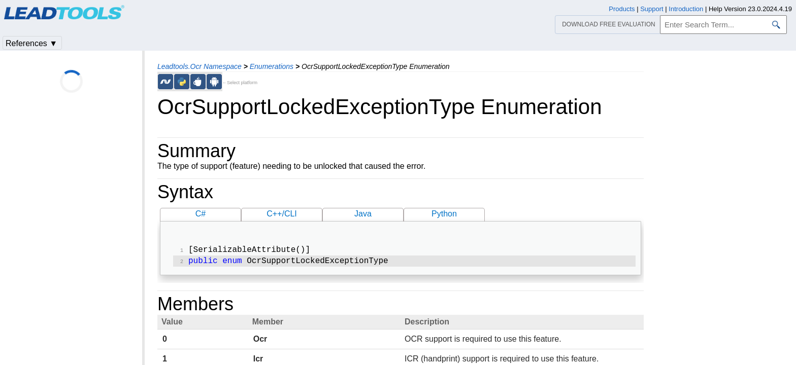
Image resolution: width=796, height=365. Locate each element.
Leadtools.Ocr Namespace (199, 66)
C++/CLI (282, 213)
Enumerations (271, 66)
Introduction (686, 9)
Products (622, 9)
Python (444, 213)
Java (363, 213)
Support (652, 9)
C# (200, 213)
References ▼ (31, 43)
